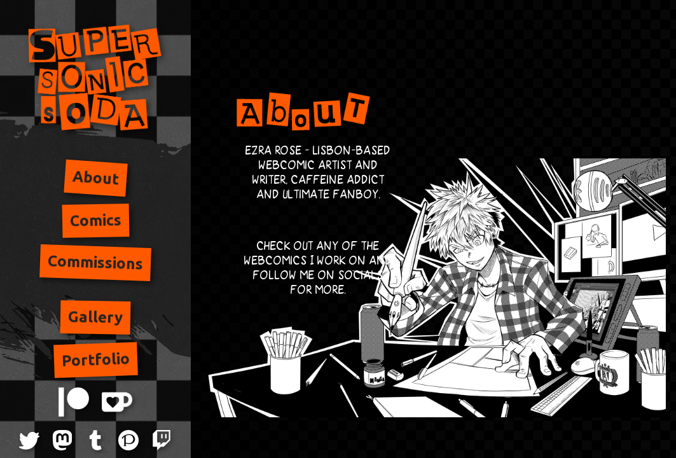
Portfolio (95, 360)
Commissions (96, 262)
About (96, 178)
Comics (95, 220)
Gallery (95, 317)
